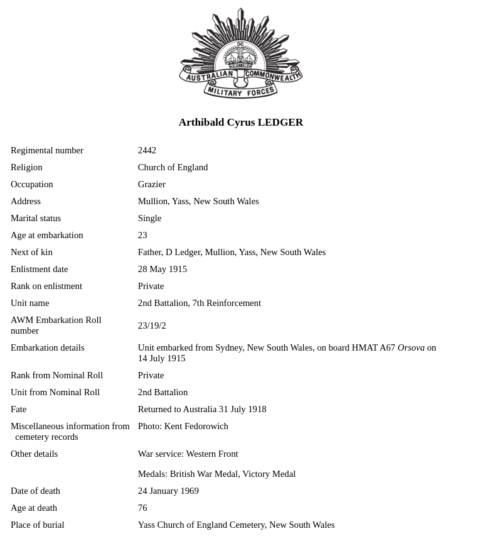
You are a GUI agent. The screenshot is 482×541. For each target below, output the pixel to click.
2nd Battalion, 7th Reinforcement (199, 303)
